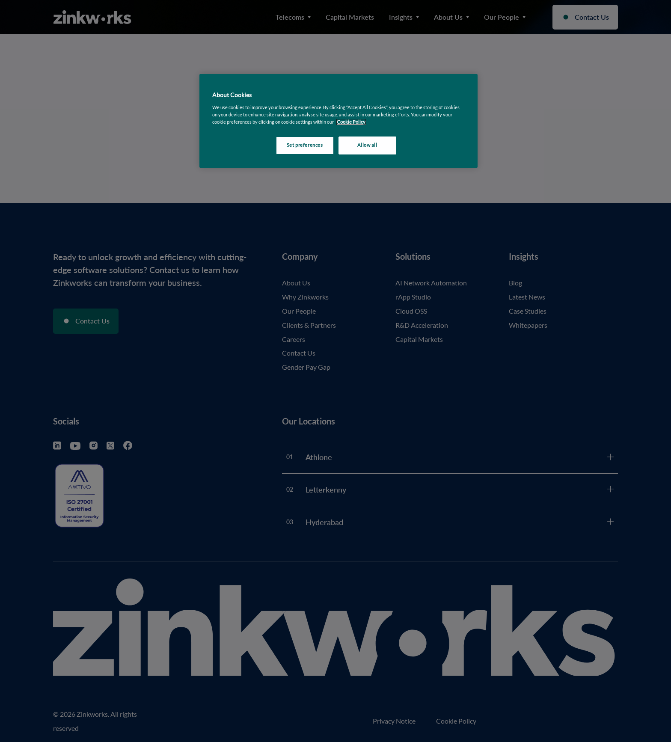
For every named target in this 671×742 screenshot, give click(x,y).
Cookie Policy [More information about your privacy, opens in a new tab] (351, 122)
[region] (338, 121)
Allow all (367, 145)
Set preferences (305, 145)
